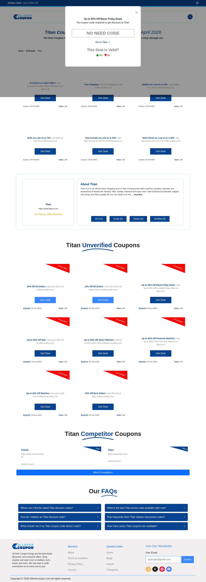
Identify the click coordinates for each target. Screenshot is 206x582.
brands (110, 564)
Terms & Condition (78, 558)
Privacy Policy (75, 564)
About (71, 552)
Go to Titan (103, 42)
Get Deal (45, 98)
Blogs (109, 558)
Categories (112, 570)
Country (72, 570)
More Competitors (103, 472)
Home (109, 552)
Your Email (151, 552)
